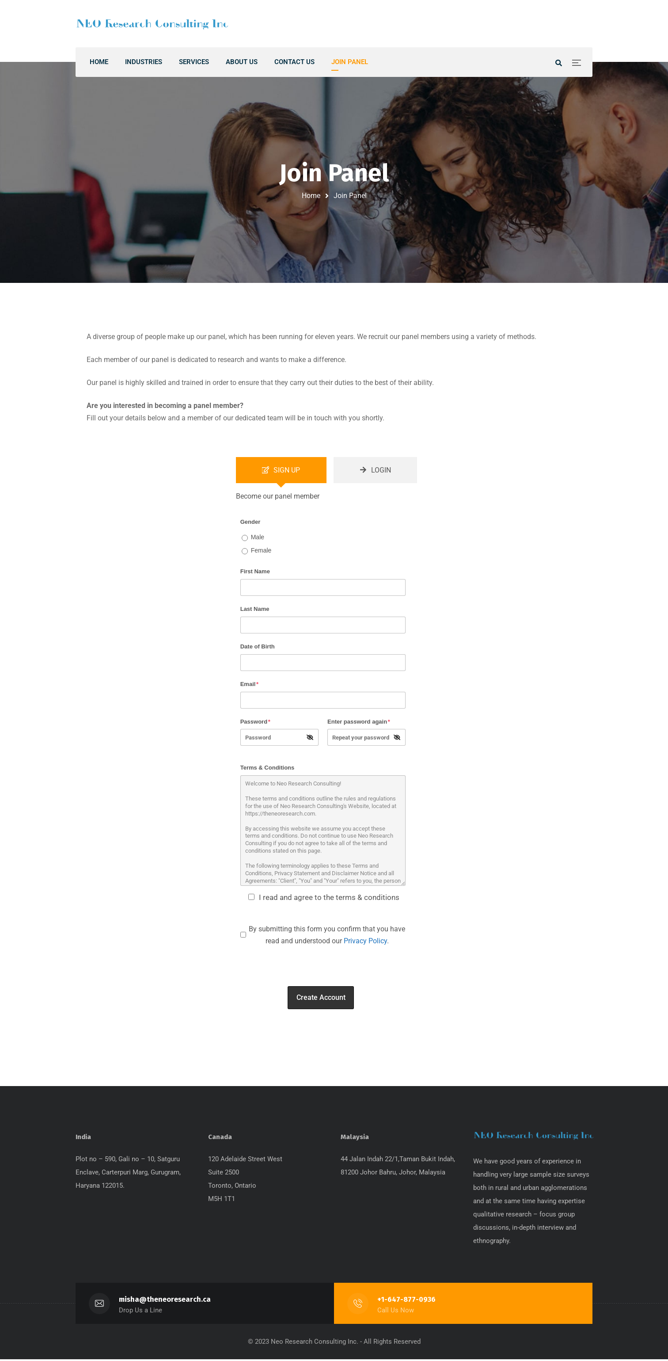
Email (249, 685)
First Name (255, 572)
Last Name (254, 610)
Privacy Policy (365, 942)
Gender (250, 522)
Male (257, 537)
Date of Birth (257, 647)
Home (311, 195)
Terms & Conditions (267, 769)
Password (255, 722)
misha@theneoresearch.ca (165, 1301)
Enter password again (358, 722)
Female (261, 551)
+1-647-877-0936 (406, 1301)
